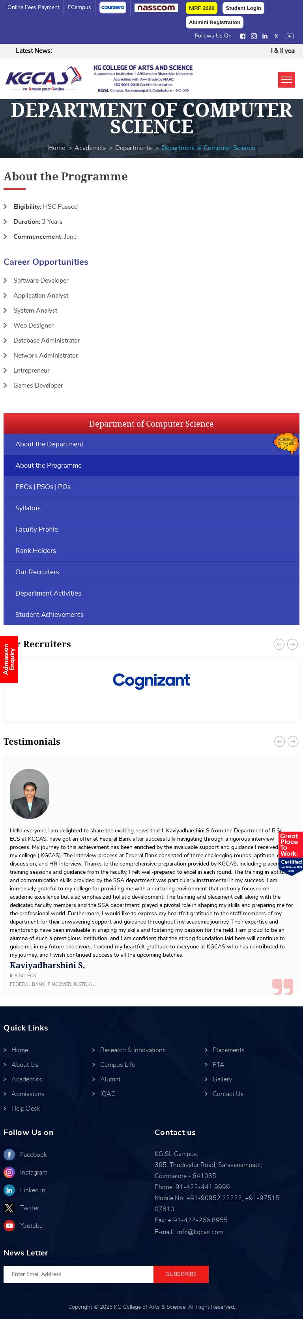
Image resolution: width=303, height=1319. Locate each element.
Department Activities (48, 593)
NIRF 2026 (201, 8)
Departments (133, 148)
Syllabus (28, 508)
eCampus (79, 7)
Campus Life (117, 1065)
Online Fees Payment (33, 7)
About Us (24, 1065)
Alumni (110, 1079)
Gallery (222, 1079)
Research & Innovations (133, 1050)
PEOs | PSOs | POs (43, 486)
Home (56, 148)
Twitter (29, 1208)
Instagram (33, 1172)
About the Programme (48, 465)
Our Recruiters (37, 572)
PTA (218, 1065)
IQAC (108, 1094)
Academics (90, 148)
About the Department (49, 444)
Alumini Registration (214, 22)
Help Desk (25, 1108)
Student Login (243, 8)
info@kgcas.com (200, 1232)
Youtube (31, 1226)
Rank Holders (35, 550)
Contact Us (228, 1094)
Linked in (32, 1190)
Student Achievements (49, 614)
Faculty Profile (36, 529)
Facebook (33, 1155)
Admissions (28, 1094)
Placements (229, 1050)
